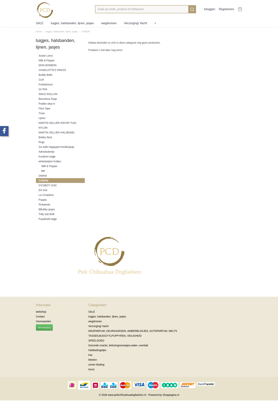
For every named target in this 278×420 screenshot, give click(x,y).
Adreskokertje (47, 151)
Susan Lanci (46, 55)
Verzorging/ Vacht (135, 23)
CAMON (86, 31)
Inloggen (209, 9)
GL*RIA (43, 89)
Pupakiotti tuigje (48, 218)
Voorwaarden (43, 321)
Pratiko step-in (47, 103)
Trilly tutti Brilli (47, 214)
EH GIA (43, 190)
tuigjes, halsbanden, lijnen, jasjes (72, 23)
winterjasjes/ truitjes (50, 161)
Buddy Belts (46, 74)
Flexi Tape (44, 108)
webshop (41, 311)
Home (39, 31)
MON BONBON (48, 65)
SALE (39, 23)
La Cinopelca (46, 194)
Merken (92, 359)
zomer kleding (96, 364)
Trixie (42, 113)
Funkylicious (46, 84)
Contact (40, 316)
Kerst (91, 369)
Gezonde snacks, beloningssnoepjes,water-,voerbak (118, 345)
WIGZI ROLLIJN (48, 94)
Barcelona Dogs (48, 98)
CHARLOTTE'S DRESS (52, 70)
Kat (90, 354)
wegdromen (109, 23)
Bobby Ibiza (45, 137)
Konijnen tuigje (47, 156)
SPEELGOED (96, 340)
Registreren (226, 9)
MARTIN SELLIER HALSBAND (56, 132)
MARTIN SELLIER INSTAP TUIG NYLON (57, 125)
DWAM (43, 175)
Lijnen (42, 118)
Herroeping (44, 327)
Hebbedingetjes (97, 350)
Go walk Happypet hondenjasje (56, 146)
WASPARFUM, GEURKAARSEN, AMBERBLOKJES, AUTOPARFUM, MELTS (132, 330)
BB (43, 170)
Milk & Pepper (47, 60)
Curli (41, 79)
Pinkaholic (44, 204)
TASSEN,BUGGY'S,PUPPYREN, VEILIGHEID (115, 335)
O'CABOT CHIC (48, 185)
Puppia (43, 199)
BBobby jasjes (47, 209)
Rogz (42, 142)
